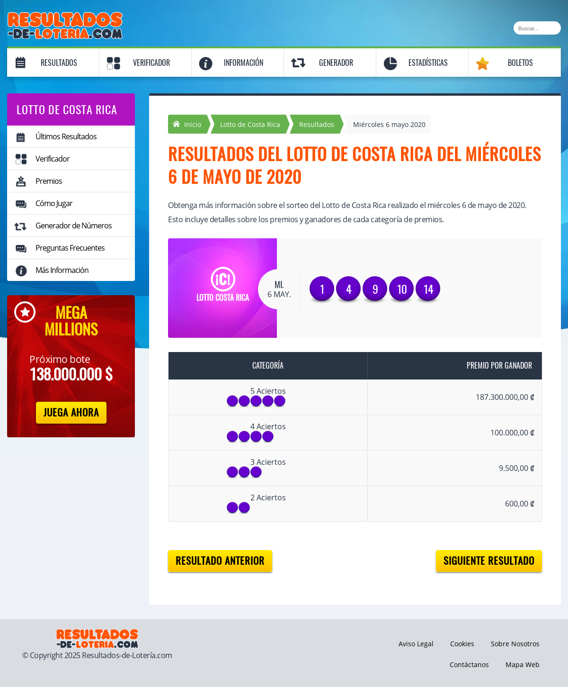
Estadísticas (428, 63)
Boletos (520, 63)
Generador (336, 63)
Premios (49, 181)
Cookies (462, 643)
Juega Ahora (71, 412)
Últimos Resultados (66, 136)
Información (243, 63)
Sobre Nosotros (515, 643)
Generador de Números (74, 225)
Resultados (59, 63)
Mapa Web (523, 664)
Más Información (62, 270)
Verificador (151, 63)
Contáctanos (469, 664)
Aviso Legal (416, 643)
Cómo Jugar (54, 203)
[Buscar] (537, 28)
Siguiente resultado (489, 561)
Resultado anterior (220, 561)
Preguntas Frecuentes (70, 248)
